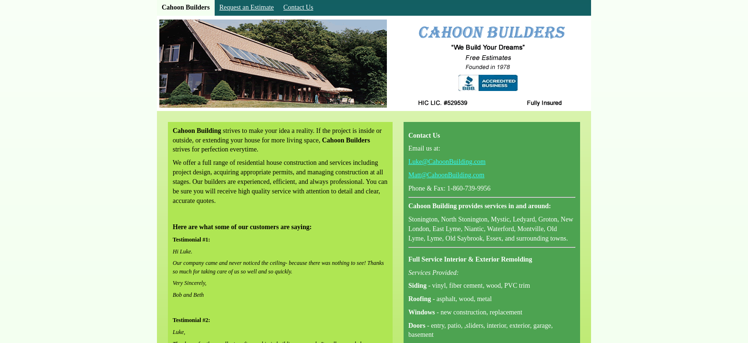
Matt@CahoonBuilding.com (446, 175)
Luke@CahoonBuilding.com (447, 161)
